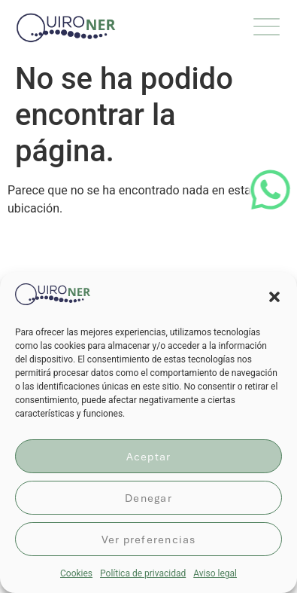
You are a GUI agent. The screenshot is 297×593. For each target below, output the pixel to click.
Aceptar (148, 456)
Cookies (76, 573)
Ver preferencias (149, 539)
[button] (274, 296)
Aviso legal (215, 573)
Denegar (148, 498)
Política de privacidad (143, 573)
